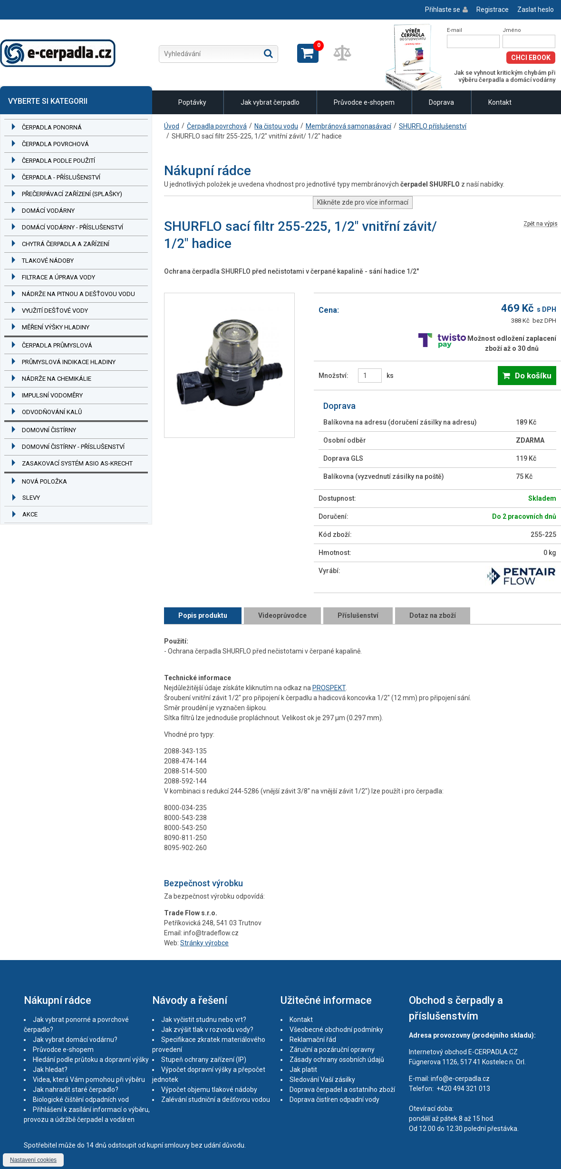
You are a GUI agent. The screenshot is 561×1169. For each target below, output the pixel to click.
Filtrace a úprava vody (58, 277)
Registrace (492, 9)
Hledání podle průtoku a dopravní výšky (91, 1059)
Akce (30, 514)
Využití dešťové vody (55, 310)
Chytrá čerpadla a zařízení (65, 244)
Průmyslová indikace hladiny (69, 362)
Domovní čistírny (49, 430)
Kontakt (500, 102)
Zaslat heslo (535, 9)
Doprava (441, 102)
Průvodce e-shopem (364, 102)
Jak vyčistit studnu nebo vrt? (203, 1019)
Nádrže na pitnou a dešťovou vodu (78, 293)
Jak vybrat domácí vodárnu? (75, 1039)
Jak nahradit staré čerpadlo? (75, 1089)
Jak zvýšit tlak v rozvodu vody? (207, 1029)
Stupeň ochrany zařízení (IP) (203, 1059)
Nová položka (44, 481)
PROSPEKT (329, 688)
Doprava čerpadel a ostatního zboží (342, 1089)
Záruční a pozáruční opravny (332, 1049)
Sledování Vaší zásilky (322, 1079)
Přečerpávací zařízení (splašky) (72, 194)
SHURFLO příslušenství (432, 126)
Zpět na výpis (540, 224)
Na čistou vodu (276, 126)
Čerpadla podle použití (58, 160)
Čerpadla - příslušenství (61, 177)
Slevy (31, 497)
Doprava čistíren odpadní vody (334, 1099)
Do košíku (533, 375)
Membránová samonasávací (348, 126)
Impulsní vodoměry (52, 395)
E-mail (454, 30)
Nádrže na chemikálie (56, 378)
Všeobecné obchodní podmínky (336, 1029)
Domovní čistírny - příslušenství (73, 446)
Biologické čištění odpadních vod (81, 1099)
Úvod (171, 126)
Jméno (512, 30)
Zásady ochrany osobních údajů (337, 1059)
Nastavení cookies (33, 1160)
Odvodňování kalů (52, 412)
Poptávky (192, 102)
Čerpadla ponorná (52, 127)
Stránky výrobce (204, 943)
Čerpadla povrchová (55, 144)
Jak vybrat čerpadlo (270, 102)
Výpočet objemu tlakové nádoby (209, 1089)
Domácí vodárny (48, 210)
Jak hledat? (50, 1069)
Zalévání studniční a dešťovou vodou (215, 1099)
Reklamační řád (313, 1039)
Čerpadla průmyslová (57, 345)
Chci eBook (531, 57)
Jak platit (303, 1069)
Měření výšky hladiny (55, 327)
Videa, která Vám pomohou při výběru (89, 1079)
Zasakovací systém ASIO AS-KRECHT (77, 463)
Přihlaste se (442, 9)
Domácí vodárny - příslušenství (72, 227)
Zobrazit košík (308, 53)
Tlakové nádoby (48, 260)
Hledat (268, 53)
